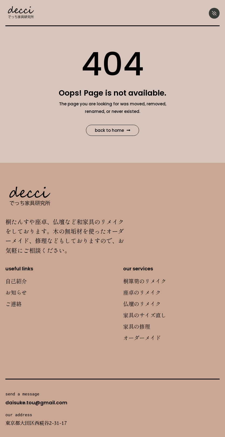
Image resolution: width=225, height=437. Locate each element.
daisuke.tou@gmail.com (36, 402)
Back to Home (112, 130)
